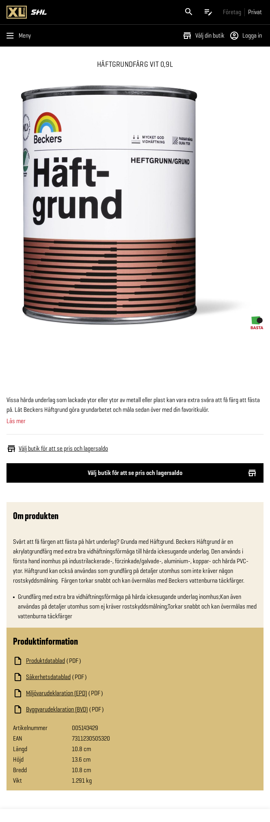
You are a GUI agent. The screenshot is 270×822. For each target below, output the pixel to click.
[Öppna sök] (189, 12)
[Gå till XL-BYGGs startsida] (69, 12)
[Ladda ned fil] (94, 661)
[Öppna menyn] (20, 35)
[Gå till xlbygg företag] (232, 12)
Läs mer (16, 421)
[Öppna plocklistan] (208, 12)
